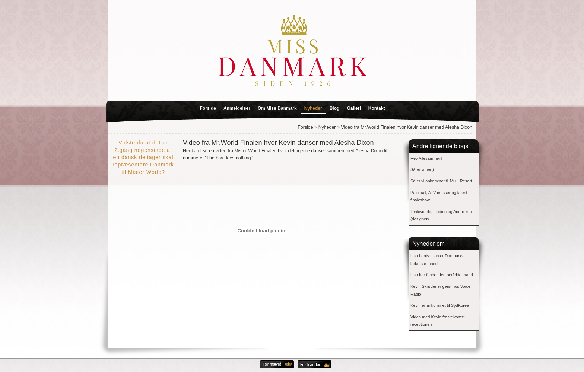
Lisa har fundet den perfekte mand (441, 275)
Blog (335, 108)
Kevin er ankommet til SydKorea (439, 305)
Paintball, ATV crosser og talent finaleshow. (438, 196)
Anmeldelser (236, 108)
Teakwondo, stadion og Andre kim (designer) (441, 215)
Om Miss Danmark (277, 108)
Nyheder (313, 108)
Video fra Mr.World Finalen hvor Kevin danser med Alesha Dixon (406, 127)
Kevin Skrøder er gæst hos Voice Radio (440, 290)
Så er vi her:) (422, 169)
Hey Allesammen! (426, 158)
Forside (208, 108)
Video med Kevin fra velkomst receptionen (437, 321)
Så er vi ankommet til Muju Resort (441, 181)
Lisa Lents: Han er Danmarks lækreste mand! (436, 260)
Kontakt (376, 108)
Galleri (354, 108)
